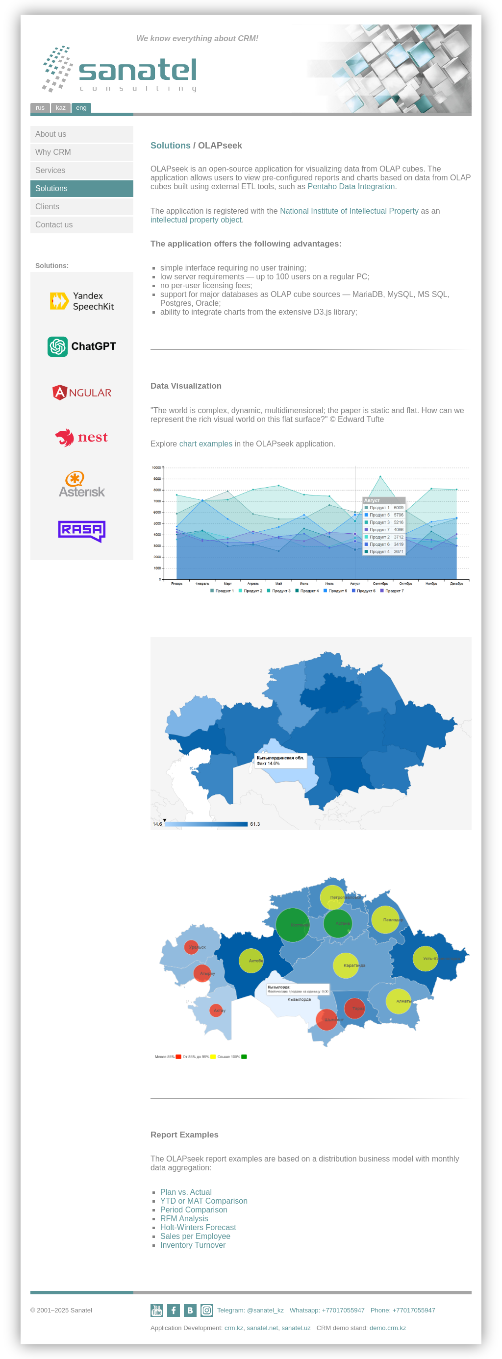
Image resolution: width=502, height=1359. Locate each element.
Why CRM (53, 152)
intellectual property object (196, 220)
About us (50, 134)
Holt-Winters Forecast (198, 1227)
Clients (47, 206)
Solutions (51, 188)
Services (50, 170)
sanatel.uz (295, 1328)
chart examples (206, 444)
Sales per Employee (195, 1236)
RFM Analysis (184, 1218)
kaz (61, 107)
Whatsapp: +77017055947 (327, 1310)
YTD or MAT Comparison (204, 1201)
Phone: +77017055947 (403, 1310)
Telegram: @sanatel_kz (250, 1310)
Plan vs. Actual (186, 1192)
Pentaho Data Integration (351, 186)
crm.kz (234, 1328)
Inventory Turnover (193, 1245)
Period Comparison (193, 1210)
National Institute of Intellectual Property (349, 211)
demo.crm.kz (388, 1328)
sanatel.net (262, 1328)
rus (40, 107)
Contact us (54, 225)
